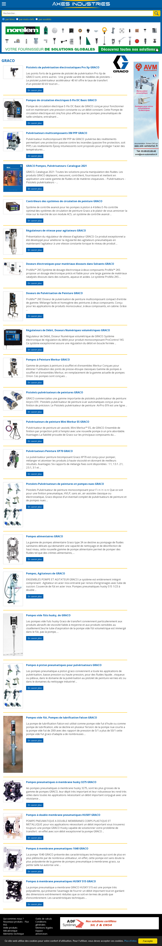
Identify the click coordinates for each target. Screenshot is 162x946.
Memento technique (13, 933)
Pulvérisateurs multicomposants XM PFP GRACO (56, 133)
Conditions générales (40, 923)
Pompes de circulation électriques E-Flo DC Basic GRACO (61, 100)
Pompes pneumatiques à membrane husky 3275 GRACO (61, 782)
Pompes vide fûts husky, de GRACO (48, 615)
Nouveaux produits (13, 921)
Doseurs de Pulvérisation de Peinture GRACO (54, 293)
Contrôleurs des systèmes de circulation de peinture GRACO (64, 201)
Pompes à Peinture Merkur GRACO (48, 359)
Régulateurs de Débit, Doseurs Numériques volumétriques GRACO (68, 330)
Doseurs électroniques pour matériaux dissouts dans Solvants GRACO (70, 264)
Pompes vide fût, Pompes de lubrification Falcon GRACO (61, 717)
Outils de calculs (43, 918)
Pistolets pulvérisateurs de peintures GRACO (54, 392)
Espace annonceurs (41, 932)
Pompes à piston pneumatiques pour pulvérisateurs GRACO (64, 665)
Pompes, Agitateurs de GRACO (45, 573)
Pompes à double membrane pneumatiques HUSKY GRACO (63, 815)
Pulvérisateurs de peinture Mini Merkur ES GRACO (57, 421)
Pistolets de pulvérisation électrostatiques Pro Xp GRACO (62, 67)
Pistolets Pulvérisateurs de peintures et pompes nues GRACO (65, 484)
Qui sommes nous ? (13, 918)
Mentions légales (44, 927)
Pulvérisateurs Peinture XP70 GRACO (49, 451)
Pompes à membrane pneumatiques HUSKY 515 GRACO (61, 881)
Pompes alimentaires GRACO (44, 536)
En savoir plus (35, 90)
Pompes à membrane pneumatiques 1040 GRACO (57, 848)
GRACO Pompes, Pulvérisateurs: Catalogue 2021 (56, 166)
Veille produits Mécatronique (10, 929)
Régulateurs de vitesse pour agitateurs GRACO (56, 230)
